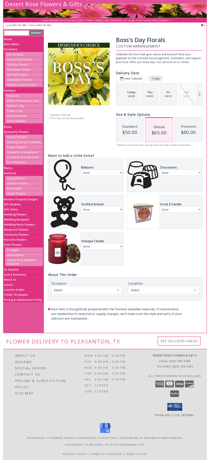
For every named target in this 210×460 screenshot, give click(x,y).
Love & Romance (15, 274)
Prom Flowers (13, 244)
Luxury (8, 284)
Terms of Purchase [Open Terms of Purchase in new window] (106, 454)
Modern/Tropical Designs (21, 199)
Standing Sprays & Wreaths (24, 142)
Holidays (10, 90)
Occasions (10, 49)
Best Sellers (11, 44)
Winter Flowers (16, 193)
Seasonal (10, 173)
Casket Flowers (16, 147)
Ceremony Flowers (16, 234)
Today (156, 78)
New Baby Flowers (19, 69)
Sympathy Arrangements (22, 152)
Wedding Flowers (15, 214)
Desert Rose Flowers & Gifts (43, 4)
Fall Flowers (14, 188)
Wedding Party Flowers (19, 224)
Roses (8, 127)
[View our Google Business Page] (105, 433)
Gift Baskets (12, 204)
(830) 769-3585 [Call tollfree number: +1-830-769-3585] (44, 25)
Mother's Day (15, 106)
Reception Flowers (16, 229)
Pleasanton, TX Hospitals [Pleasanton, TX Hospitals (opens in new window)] (96, 438)
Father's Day (15, 111)
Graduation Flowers (19, 79)
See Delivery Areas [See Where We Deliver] (179, 341)
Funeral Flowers (17, 137)
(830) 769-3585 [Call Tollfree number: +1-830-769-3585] (182, 366)
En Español (11, 269)
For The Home (16, 162)
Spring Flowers (16, 178)
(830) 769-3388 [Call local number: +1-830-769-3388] (19, 25)
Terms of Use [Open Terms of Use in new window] (136, 454)
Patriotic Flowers (15, 239)
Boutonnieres (15, 255)
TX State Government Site (125, 444)
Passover (13, 96)
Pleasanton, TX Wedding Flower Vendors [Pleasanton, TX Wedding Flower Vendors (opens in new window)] (151, 438)
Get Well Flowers (17, 74)
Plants (8, 168)
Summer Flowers (17, 183)
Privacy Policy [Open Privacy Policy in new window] (75, 454)
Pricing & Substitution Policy (23, 300)
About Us (10, 279)
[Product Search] (16, 32)
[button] (174, 407)
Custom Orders (14, 289)
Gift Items (11, 209)
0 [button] (203, 25)
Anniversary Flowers (19, 59)
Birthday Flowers (17, 64)
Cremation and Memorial (22, 157)
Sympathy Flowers (16, 132)
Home (8, 39)
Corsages (13, 250)
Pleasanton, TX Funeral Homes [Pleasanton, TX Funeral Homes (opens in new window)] (50, 438)
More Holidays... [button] (17, 121)
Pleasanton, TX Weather (83, 444)
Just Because (15, 54)
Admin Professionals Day (23, 101)
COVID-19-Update (16, 295)
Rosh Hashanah (17, 116)
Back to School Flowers (22, 84)
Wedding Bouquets (17, 219)
